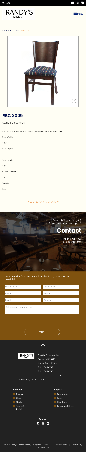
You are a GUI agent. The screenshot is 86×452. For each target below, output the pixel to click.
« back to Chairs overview (43, 201)
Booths (19, 394)
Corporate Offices (65, 406)
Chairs (17, 30)
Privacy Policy (61, 444)
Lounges (61, 398)
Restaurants (62, 394)
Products (7, 30)
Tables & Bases (20, 407)
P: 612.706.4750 (45, 371)
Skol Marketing (43, 447)
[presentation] (23, 320)
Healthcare (62, 402)
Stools (19, 402)
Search (6, 3)
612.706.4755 (74, 238)
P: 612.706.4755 (45, 367)
